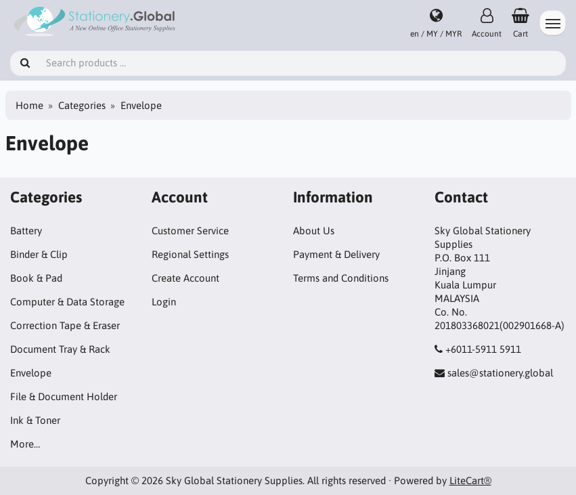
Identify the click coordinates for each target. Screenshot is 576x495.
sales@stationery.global (500, 373)
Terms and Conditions (341, 278)
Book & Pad (36, 278)
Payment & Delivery (336, 254)
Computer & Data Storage (67, 301)
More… (25, 444)
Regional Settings (190, 254)
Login (164, 301)
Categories (82, 105)
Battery (26, 230)
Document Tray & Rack (60, 349)
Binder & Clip (39, 254)
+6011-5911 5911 (483, 349)
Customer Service (190, 230)
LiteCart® (470, 480)
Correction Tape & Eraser (65, 325)
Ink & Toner (35, 420)
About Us (313, 230)
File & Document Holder (63, 396)
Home (29, 105)
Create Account (185, 278)
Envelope (30, 373)
